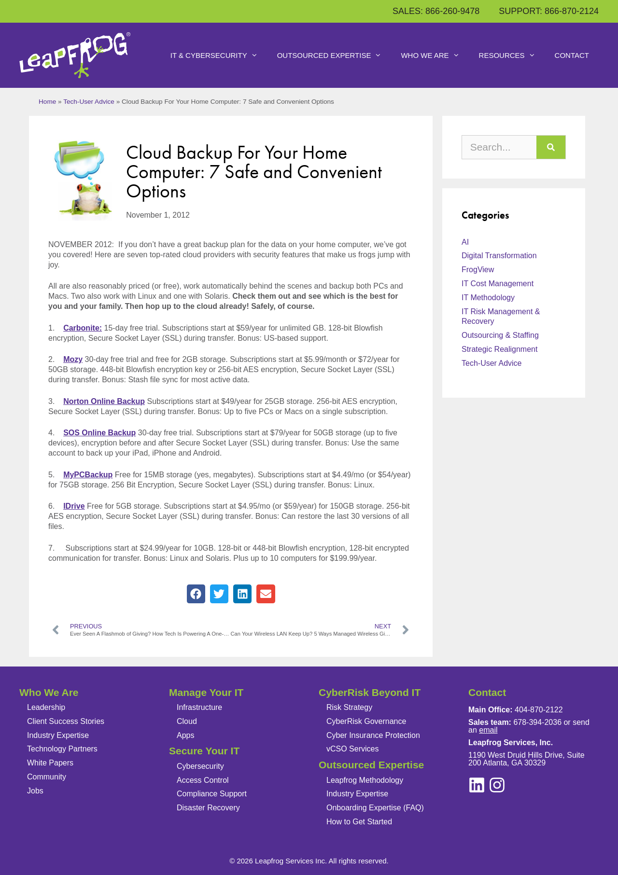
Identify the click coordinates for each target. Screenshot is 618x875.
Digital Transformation (499, 255)
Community (46, 777)
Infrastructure (199, 707)
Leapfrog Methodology (364, 780)
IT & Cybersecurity (218, 55)
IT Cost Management (498, 283)
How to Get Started (359, 822)
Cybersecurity (200, 766)
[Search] (550, 147)
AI (465, 242)
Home (47, 101)
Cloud (187, 721)
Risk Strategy (349, 707)
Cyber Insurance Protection (373, 735)
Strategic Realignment (499, 349)
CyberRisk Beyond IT (370, 692)
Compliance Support (212, 794)
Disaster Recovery (208, 808)
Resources (512, 55)
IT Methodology (488, 297)
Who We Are (435, 55)
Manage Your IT (206, 692)
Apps (185, 735)
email (488, 730)
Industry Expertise (58, 735)
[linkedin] (497, 785)
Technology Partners (62, 749)
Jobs (35, 791)
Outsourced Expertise (334, 55)
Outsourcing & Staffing (500, 335)
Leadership (46, 707)
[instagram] (476, 785)
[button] (196, 593)
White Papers (50, 763)
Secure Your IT (204, 750)
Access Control (203, 780)
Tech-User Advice (88, 101)
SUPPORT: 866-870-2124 (549, 11)
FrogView (478, 269)
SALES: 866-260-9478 (436, 11)
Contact (572, 55)
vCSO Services (352, 749)
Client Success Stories (65, 721)
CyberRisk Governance (366, 721)
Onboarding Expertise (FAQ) (375, 808)
